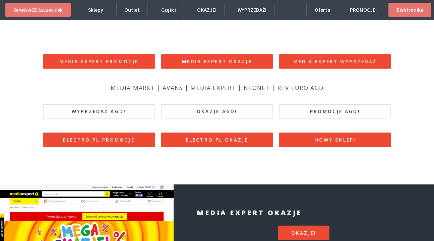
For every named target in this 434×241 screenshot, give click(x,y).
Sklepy (95, 10)
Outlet (132, 10)
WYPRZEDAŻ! (252, 10)
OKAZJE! (206, 10)
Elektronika (410, 10)
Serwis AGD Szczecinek (38, 10)
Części (168, 10)
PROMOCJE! (363, 10)
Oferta (322, 10)
